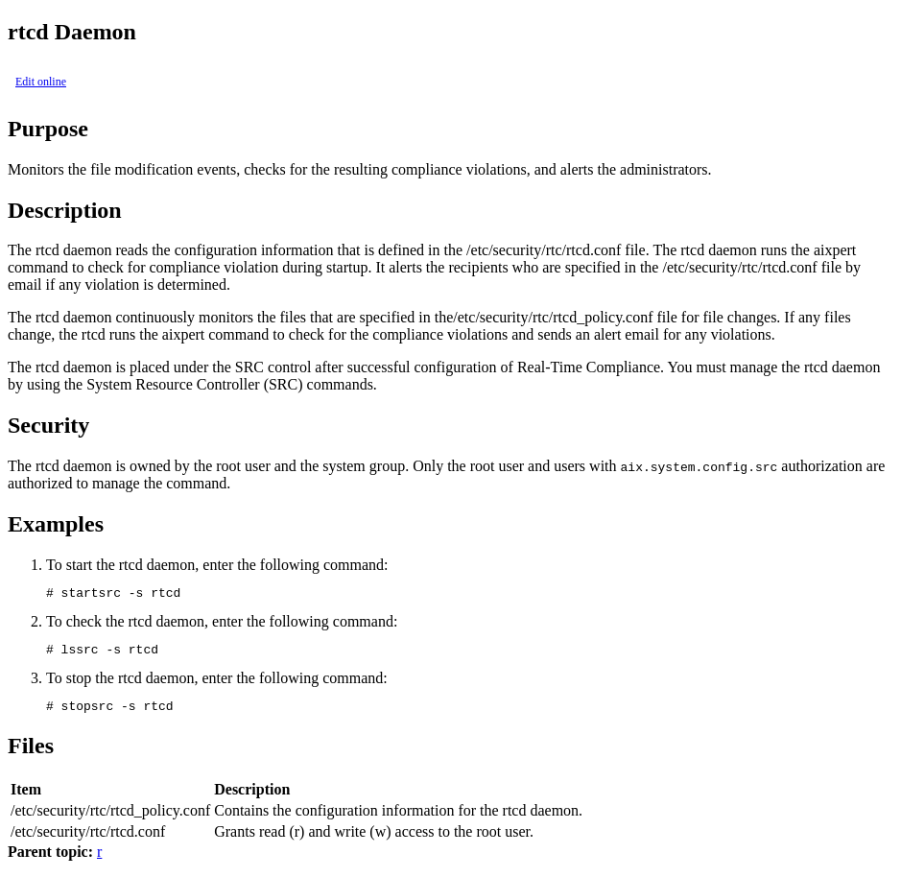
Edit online (40, 81)
